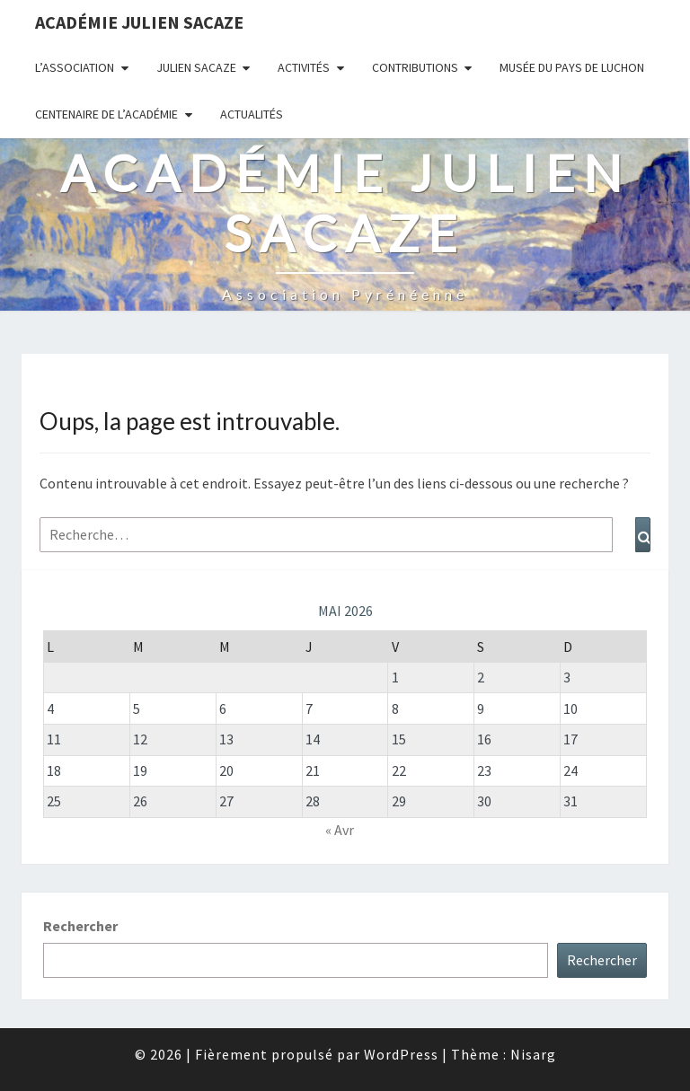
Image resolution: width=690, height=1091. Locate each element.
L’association (74, 67)
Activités (304, 67)
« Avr (339, 830)
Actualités (251, 114)
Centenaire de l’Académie (106, 114)
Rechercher (80, 926)
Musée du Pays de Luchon (572, 67)
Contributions (415, 67)
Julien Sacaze (196, 67)
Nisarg (533, 1054)
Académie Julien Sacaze (139, 22)
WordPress (401, 1054)
